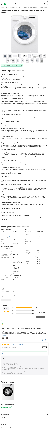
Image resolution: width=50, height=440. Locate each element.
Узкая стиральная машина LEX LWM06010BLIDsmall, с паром (8, 404)
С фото (4, 319)
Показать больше (6, 335)
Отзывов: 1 (13, 344)
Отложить (5, 353)
